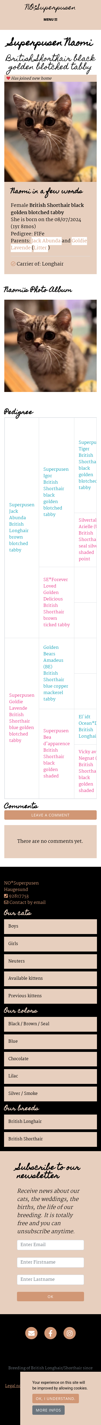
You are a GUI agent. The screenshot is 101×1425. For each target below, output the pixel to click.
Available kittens (25, 978)
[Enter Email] (50, 1245)
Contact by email (25, 902)
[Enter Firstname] (50, 1262)
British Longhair (25, 1121)
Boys (13, 926)
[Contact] (32, 1333)
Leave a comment (50, 815)
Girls (13, 943)
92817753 (19, 896)
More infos (48, 1410)
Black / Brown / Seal (28, 1024)
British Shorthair (25, 1139)
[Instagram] (70, 1333)
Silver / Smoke (23, 1093)
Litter (41, 248)
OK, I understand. (55, 1398)
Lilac (13, 1076)
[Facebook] (50, 1333)
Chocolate (18, 1059)
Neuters (16, 961)
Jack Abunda (47, 241)
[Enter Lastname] (50, 1280)
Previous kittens (25, 996)
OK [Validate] (50, 1296)
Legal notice (16, 1386)
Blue (13, 1041)
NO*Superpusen (50, 8)
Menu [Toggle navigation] (50, 19)
